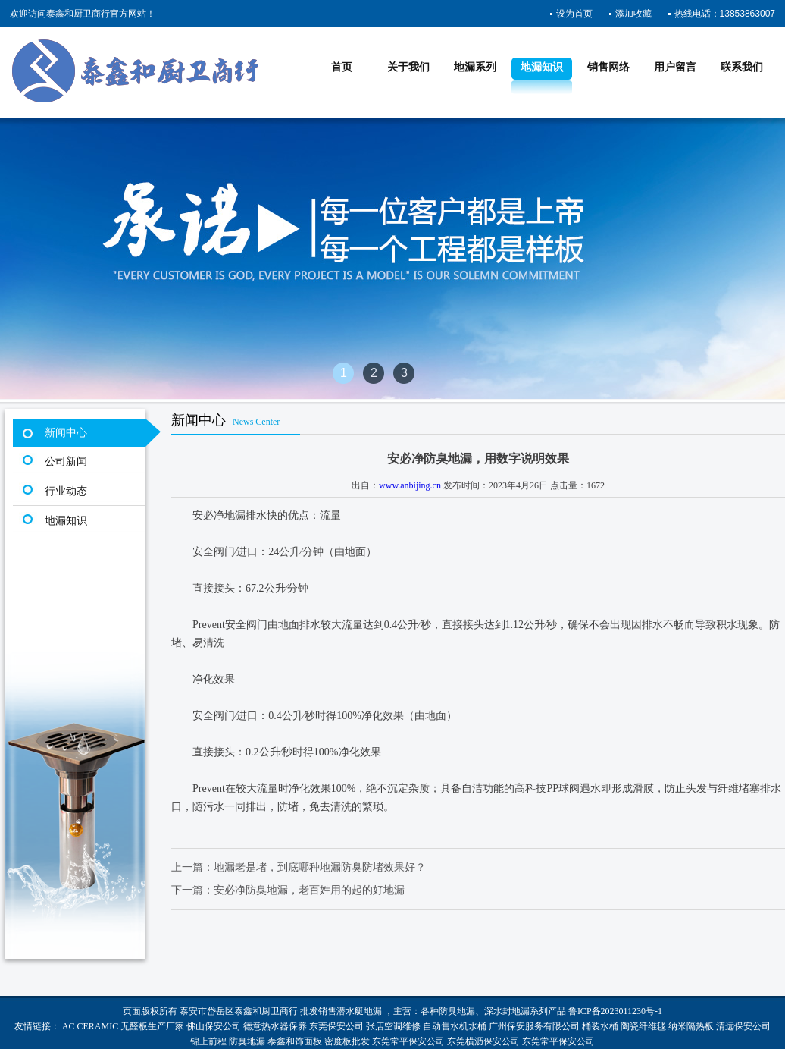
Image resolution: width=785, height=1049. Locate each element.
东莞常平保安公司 (409, 1041)
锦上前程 (209, 1041)
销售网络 (608, 67)
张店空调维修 (393, 1026)
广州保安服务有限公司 (534, 1026)
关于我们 (408, 67)
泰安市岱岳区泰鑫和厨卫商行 (239, 1011)
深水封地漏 (507, 1011)
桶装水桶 (600, 1026)
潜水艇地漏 (359, 1011)
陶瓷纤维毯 (643, 1026)
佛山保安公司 (213, 1026)
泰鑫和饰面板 (295, 1041)
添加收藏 (633, 13)
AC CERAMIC (90, 1026)
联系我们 (742, 67)
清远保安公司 (743, 1026)
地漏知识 (542, 67)
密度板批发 (348, 1041)
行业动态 (66, 491)
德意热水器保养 (275, 1026)
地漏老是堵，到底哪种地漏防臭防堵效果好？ (320, 867)
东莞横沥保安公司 (484, 1041)
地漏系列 (475, 67)
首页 (341, 67)
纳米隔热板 (691, 1026)
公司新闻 (66, 461)
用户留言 (675, 67)
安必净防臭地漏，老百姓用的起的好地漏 (309, 890)
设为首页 (574, 13)
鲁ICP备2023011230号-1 (615, 1011)
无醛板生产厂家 (152, 1026)
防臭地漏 (457, 1011)
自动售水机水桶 (454, 1026)
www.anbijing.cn (410, 485)
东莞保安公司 (336, 1026)
